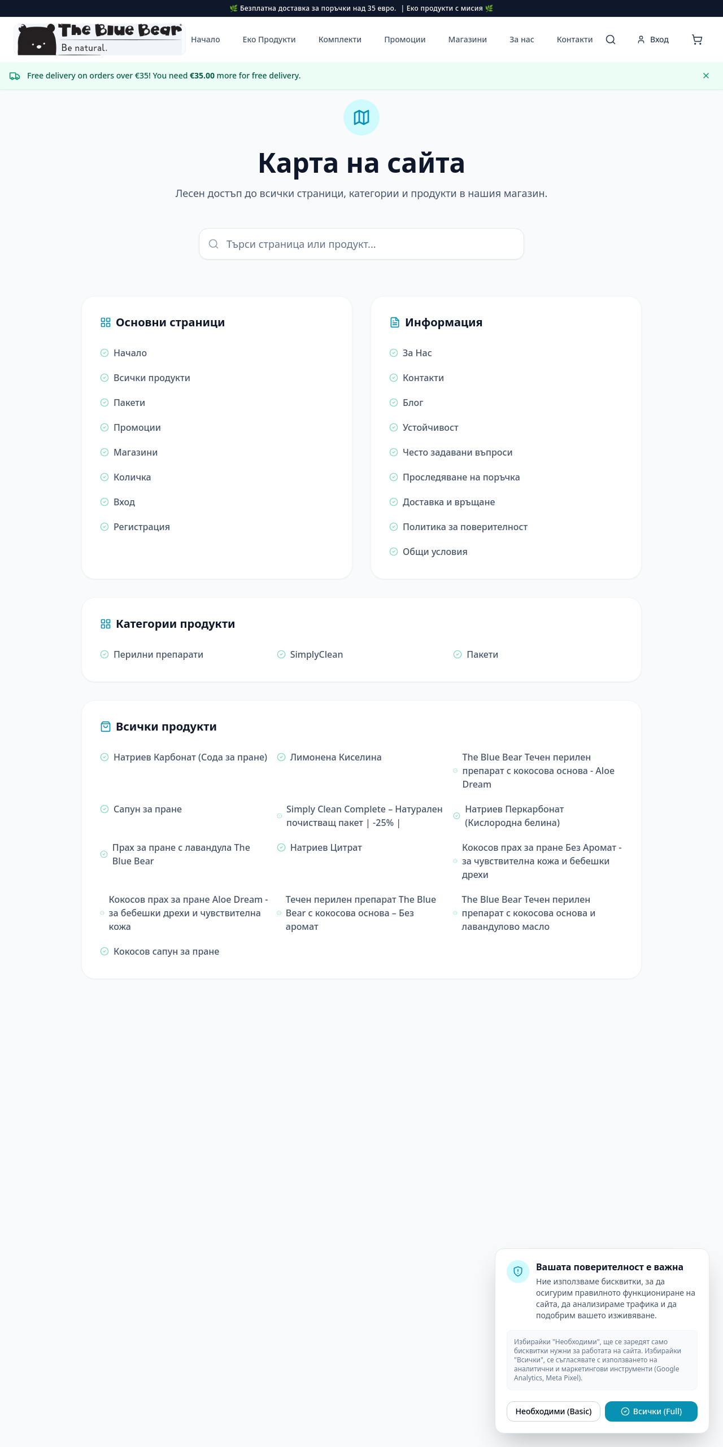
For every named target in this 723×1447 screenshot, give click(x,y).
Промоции (404, 39)
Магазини (467, 39)
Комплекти (340, 39)
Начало (205, 39)
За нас (521, 39)
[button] (100, 39)
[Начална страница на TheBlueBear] (99, 39)
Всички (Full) (651, 1411)
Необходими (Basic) (554, 1411)
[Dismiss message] (706, 76)
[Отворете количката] (697, 39)
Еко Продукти (269, 39)
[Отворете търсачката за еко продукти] (610, 39)
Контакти (575, 39)
